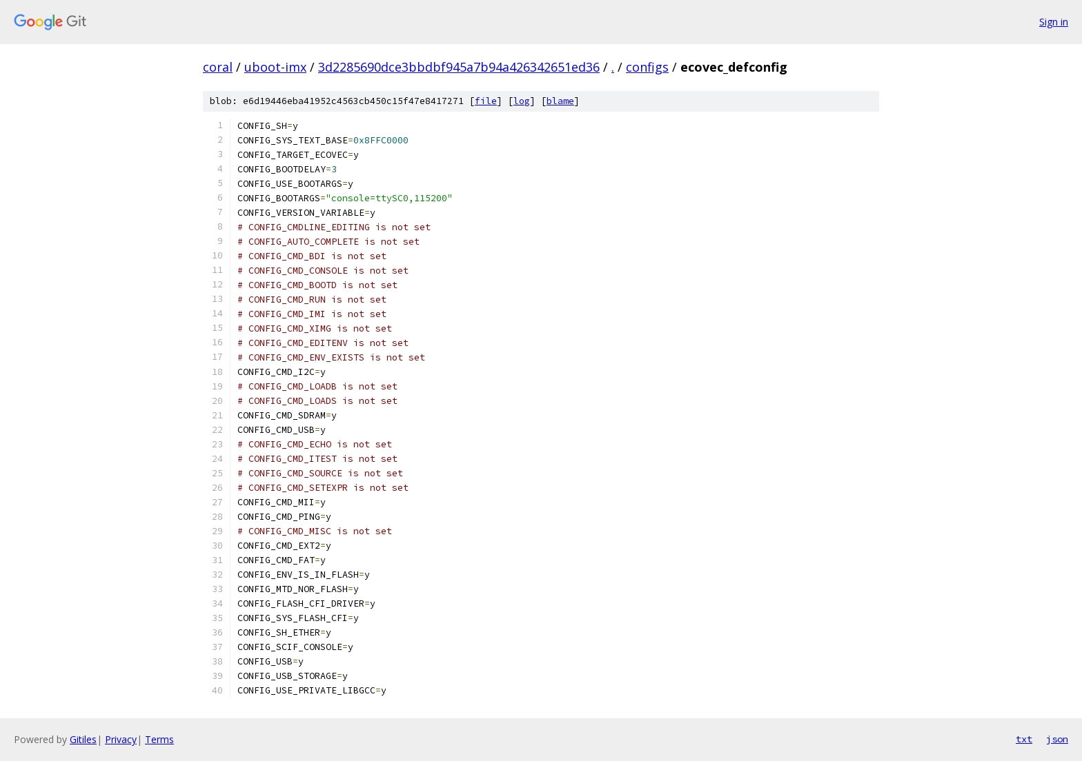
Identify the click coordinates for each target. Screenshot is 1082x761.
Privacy (121, 739)
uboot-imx (275, 67)
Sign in (1053, 21)
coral (218, 67)
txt (1024, 739)
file (486, 101)
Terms (159, 739)
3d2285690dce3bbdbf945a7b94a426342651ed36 (459, 67)
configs (647, 67)
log (521, 101)
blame (560, 101)
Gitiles (83, 739)
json (1057, 739)
